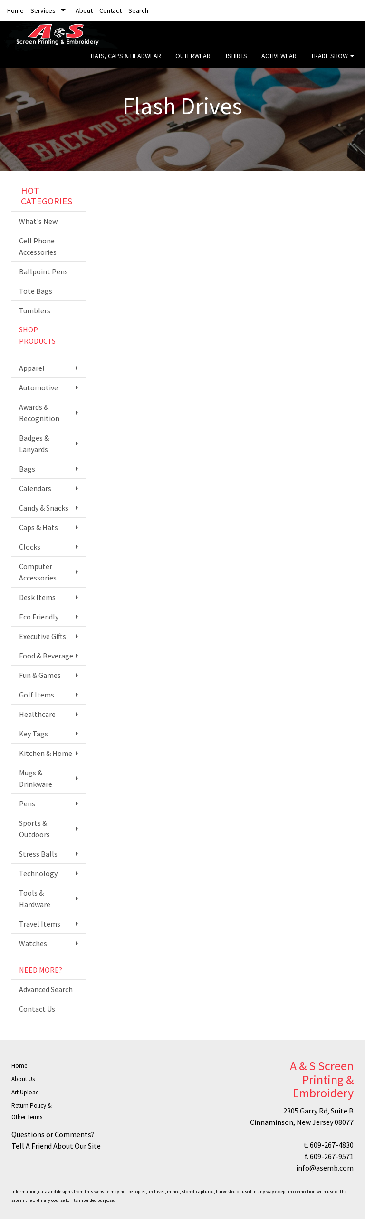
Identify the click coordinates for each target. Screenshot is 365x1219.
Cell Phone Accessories (38, 246)
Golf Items (36, 694)
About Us (23, 1079)
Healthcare (37, 714)
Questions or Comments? (53, 1134)
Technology (38, 873)
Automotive (38, 387)
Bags (27, 469)
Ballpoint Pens (43, 271)
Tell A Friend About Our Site (56, 1146)
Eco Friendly (38, 616)
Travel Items (39, 924)
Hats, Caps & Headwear (126, 62)
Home (15, 10)
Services (43, 10)
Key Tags (33, 733)
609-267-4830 (332, 1145)
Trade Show (332, 62)
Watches (33, 943)
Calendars (35, 488)
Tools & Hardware (34, 898)
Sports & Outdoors (34, 828)
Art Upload (25, 1092)
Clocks (29, 546)
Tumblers (34, 310)
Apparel (32, 368)
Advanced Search (46, 989)
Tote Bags (35, 291)
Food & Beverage (46, 655)
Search (138, 10)
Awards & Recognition (39, 412)
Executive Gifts (42, 636)
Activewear (279, 62)
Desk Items (37, 597)
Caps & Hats (38, 527)
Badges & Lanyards (34, 443)
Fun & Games (40, 675)
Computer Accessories (38, 571)
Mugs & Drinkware (35, 778)
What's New (38, 221)
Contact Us (37, 1009)
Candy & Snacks (43, 508)
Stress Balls (38, 854)
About (84, 10)
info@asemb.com (325, 1167)
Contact (110, 10)
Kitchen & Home (45, 753)
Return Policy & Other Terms (31, 1111)
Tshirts (236, 62)
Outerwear (193, 62)
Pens (27, 803)
